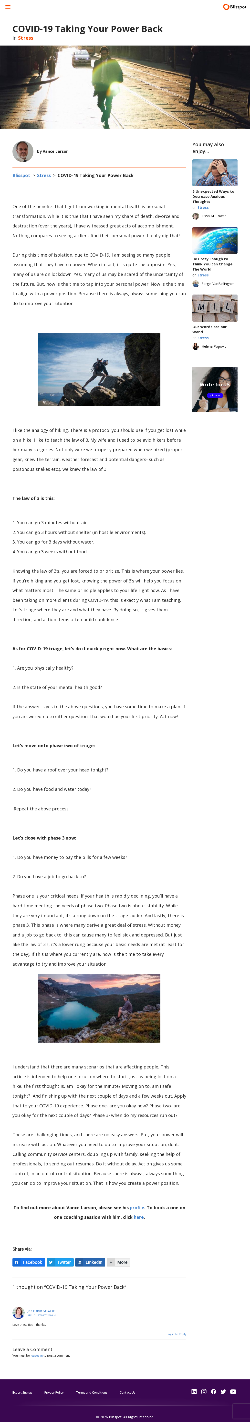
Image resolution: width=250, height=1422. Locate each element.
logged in (37, 1349)
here (139, 1211)
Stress (25, 38)
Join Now (215, 395)
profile (137, 1201)
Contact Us (143, 1386)
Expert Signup (24, 1386)
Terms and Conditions (102, 1386)
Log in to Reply (176, 1328)
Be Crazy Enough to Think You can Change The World (212, 264)
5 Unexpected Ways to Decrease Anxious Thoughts (213, 196)
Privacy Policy (60, 1386)
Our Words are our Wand (209, 329)
